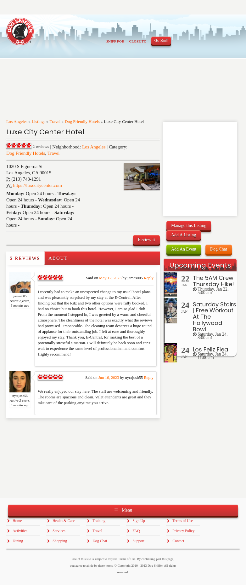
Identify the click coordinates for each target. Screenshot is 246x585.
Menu (123, 510)
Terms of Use (182, 520)
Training (98, 520)
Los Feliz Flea (210, 349)
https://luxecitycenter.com (37, 185)
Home (17, 520)
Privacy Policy (183, 531)
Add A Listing (183, 235)
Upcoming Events (200, 265)
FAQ (136, 531)
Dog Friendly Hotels (82, 121)
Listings (39, 121)
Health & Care (64, 520)
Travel (54, 121)
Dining (18, 541)
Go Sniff (161, 40)
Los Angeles (16, 121)
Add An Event (183, 249)
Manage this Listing (188, 225)
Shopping (60, 541)
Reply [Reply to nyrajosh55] (148, 377)
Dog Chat (218, 249)
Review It (146, 239)
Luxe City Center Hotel (45, 132)
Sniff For (115, 41)
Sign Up (138, 520)
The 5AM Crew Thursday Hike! (213, 281)
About (58, 258)
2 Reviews (25, 258)
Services (59, 531)
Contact (178, 541)
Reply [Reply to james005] (148, 278)
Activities (20, 531)
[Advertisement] (43, 430)
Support (138, 541)
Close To (138, 41)
